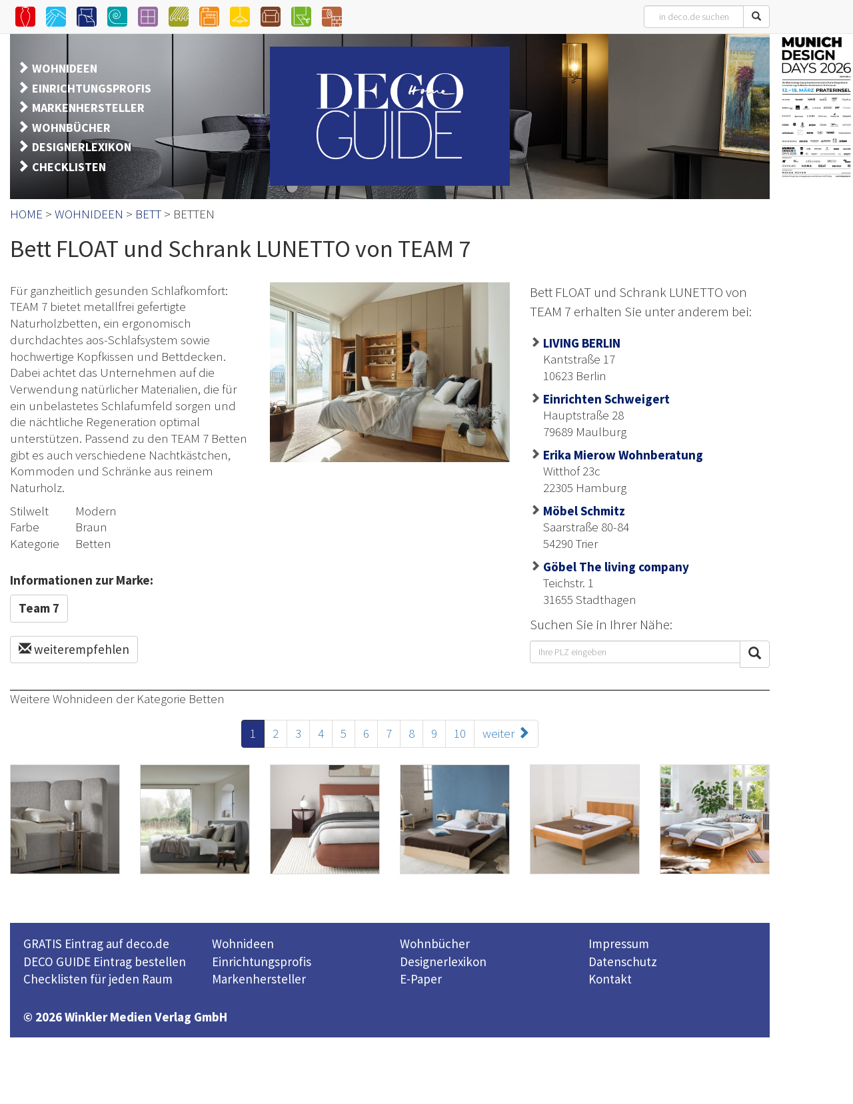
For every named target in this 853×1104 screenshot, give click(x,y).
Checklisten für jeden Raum (98, 979)
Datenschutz (622, 961)
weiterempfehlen (74, 649)
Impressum (618, 944)
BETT (148, 214)
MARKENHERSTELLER (88, 107)
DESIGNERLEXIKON (81, 146)
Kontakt (610, 979)
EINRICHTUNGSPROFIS (91, 88)
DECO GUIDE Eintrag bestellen (104, 961)
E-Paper (421, 979)
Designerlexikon (443, 961)
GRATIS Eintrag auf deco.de (96, 944)
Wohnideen (243, 944)
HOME (26, 214)
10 (460, 733)
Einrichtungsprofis (261, 961)
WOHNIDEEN (64, 68)
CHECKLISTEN (69, 166)
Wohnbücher (435, 944)
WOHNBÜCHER (71, 127)
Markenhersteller (259, 979)
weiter (506, 733)
